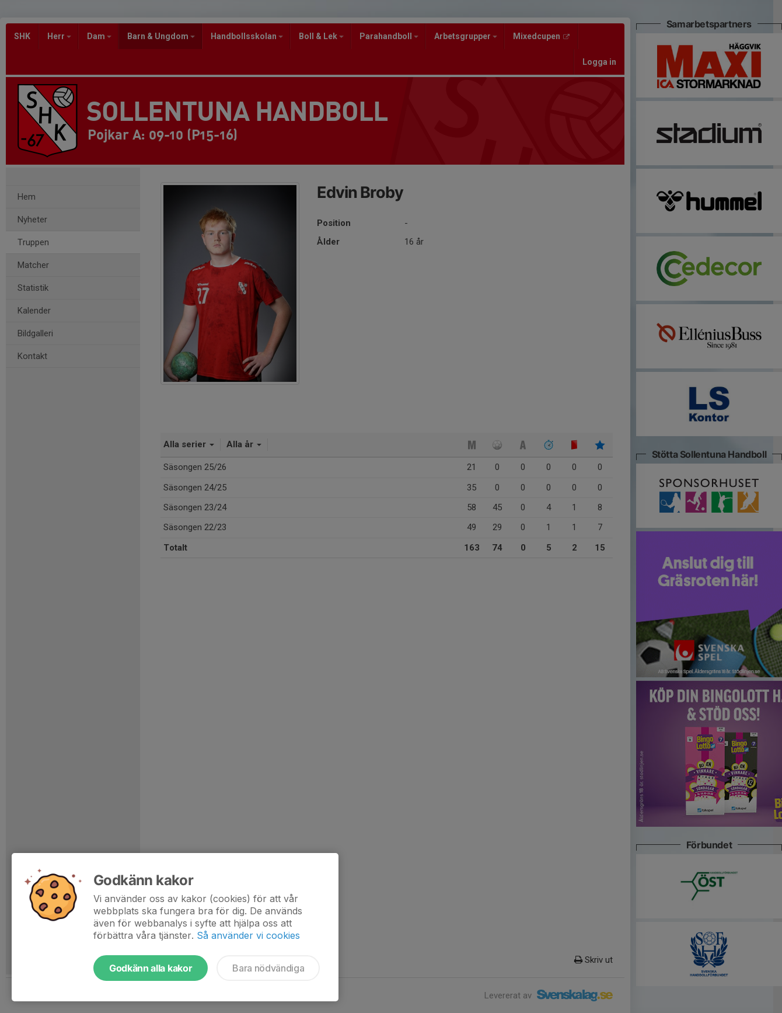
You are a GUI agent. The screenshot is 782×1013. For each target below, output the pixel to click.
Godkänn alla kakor (150, 968)
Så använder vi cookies (248, 935)
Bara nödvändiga (268, 968)
